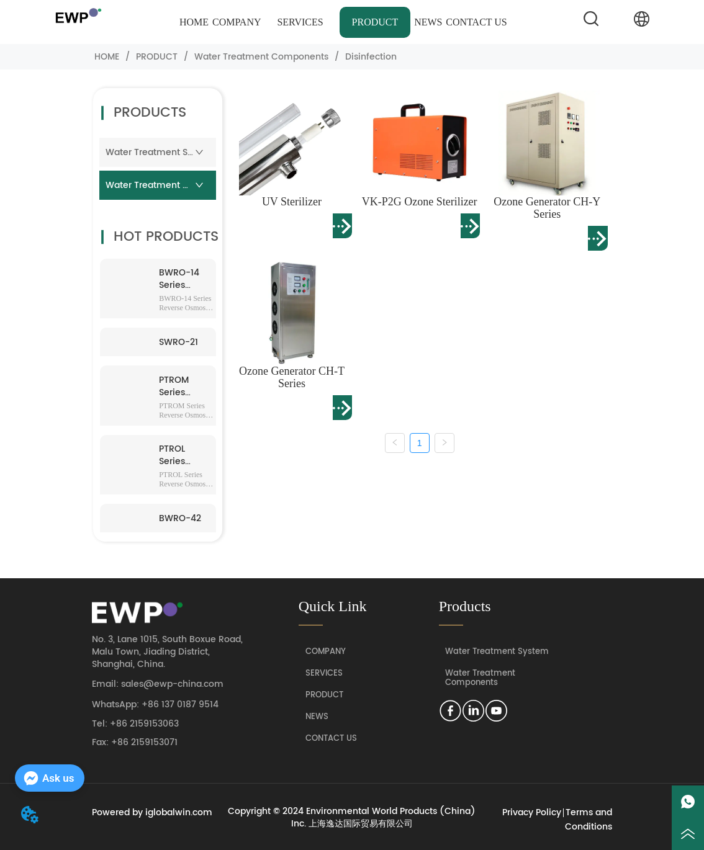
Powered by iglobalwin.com (152, 812)
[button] (299, 22)
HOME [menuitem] (194, 22)
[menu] (343, 22)
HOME (107, 57)
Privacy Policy (531, 812)
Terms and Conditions (588, 819)
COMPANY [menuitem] (236, 22)
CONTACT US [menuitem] (476, 22)
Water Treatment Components (261, 57)
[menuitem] (299, 22)
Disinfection (370, 57)
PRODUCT (156, 57)
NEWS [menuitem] (428, 22)
